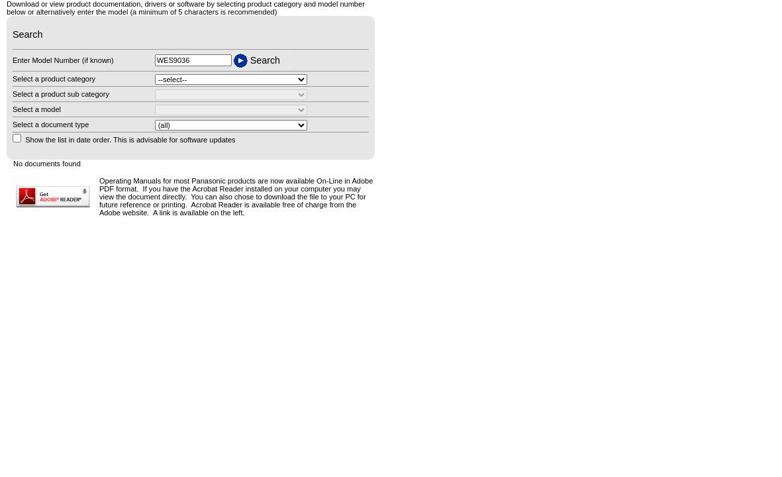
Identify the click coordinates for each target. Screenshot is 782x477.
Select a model (37, 109)
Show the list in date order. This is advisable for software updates (130, 140)
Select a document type (51, 125)
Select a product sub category (61, 94)
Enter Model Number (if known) (63, 60)
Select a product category (54, 79)
